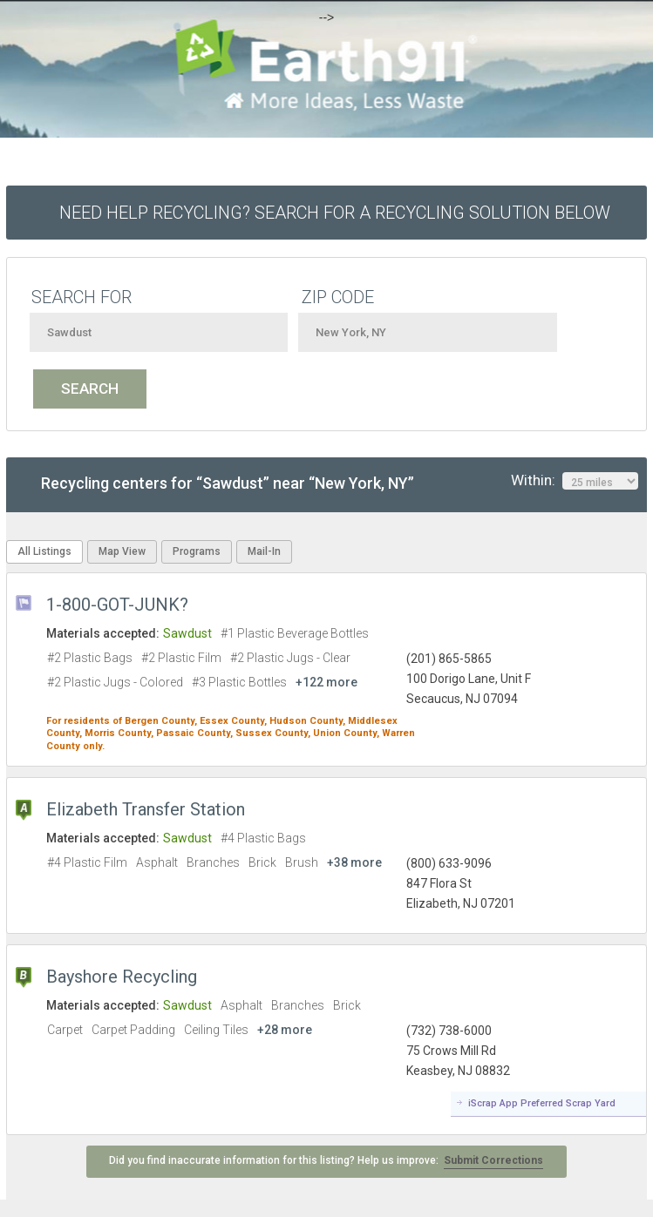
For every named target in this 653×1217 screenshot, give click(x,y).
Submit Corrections (493, 1160)
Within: (574, 480)
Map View (122, 551)
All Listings (44, 551)
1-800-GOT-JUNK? (117, 604)
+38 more (354, 862)
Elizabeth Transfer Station (145, 809)
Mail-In (264, 551)
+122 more (326, 682)
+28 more (284, 1030)
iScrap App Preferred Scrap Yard (542, 1103)
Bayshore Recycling (121, 976)
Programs (197, 551)
